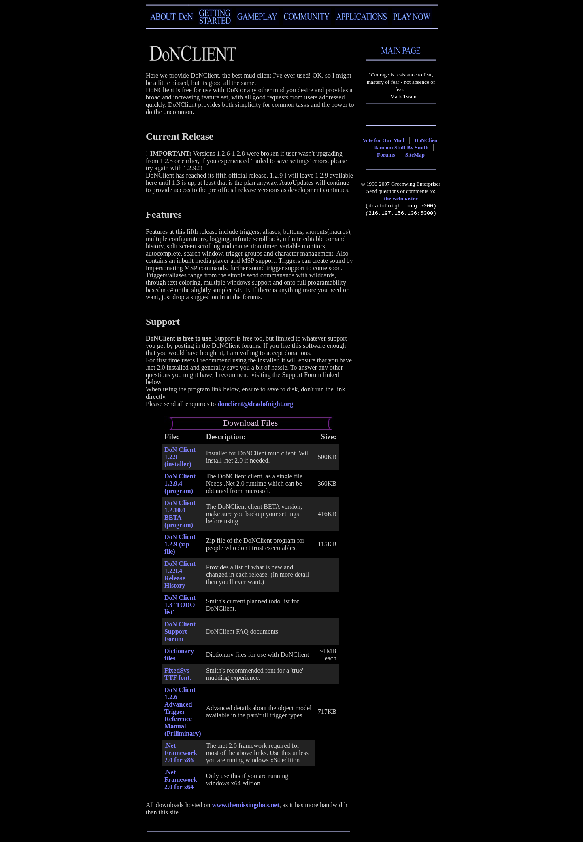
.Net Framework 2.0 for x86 (180, 753)
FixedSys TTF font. (177, 674)
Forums (386, 155)
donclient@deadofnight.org (255, 403)
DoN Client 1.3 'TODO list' (180, 605)
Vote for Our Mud (383, 140)
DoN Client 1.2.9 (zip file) (180, 544)
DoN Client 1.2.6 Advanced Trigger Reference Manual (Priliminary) (182, 711)
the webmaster (400, 198)
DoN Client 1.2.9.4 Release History (180, 574)
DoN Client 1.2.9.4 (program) (180, 483)
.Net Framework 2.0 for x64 (180, 779)
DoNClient (427, 140)
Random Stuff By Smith (401, 147)
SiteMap (415, 155)
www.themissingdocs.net (245, 805)
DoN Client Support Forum (180, 631)
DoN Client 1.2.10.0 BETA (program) (180, 513)
